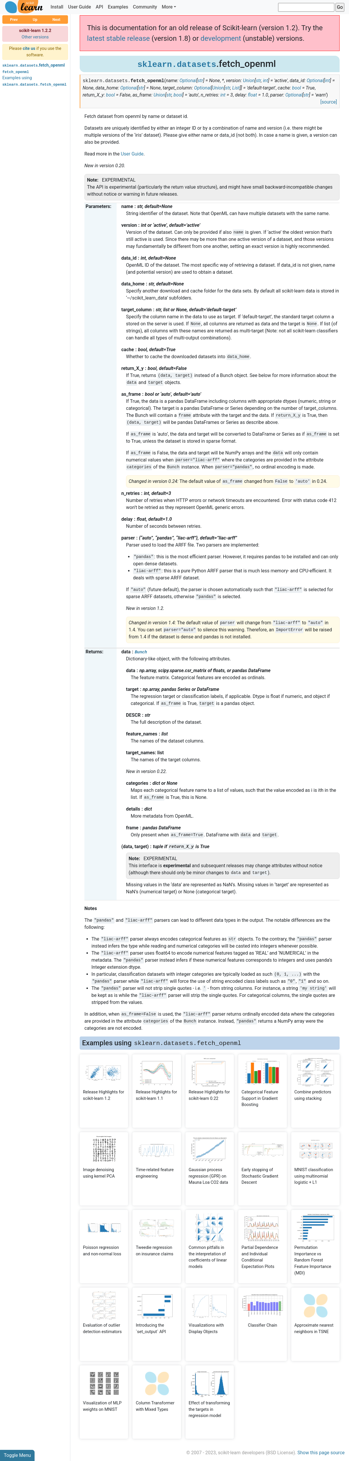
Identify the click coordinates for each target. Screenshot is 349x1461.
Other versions (35, 37)
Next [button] (56, 19)
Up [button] (35, 19)
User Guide (79, 7)
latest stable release (118, 38)
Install (56, 7)
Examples (118, 7)
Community (145, 7)
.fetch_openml (33, 65)
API (99, 7)
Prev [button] (14, 19)
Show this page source (321, 1452)
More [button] (167, 7)
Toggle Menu (17, 1455)
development (220, 38)
